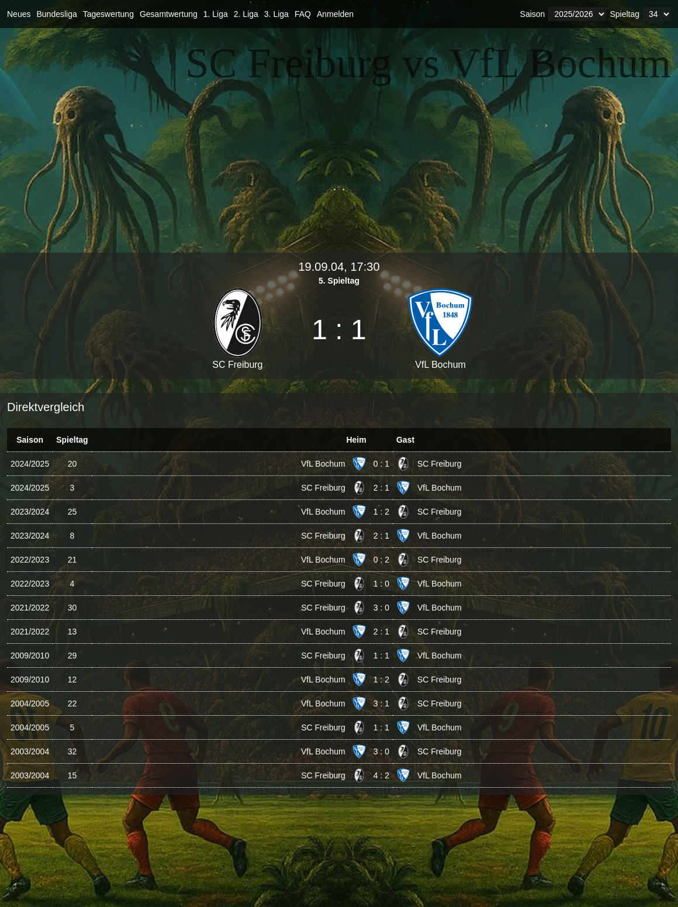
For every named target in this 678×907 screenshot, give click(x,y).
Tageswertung (108, 14)
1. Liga (215, 14)
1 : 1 (381, 655)
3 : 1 (381, 703)
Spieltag (624, 14)
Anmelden (335, 14)
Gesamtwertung (169, 14)
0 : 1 (381, 463)
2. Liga (246, 14)
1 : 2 (381, 511)
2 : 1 (381, 487)
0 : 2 (381, 559)
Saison (532, 14)
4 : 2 (381, 775)
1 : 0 (381, 583)
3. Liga (276, 14)
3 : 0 (381, 607)
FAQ (303, 14)
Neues (18, 14)
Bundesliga (56, 14)
